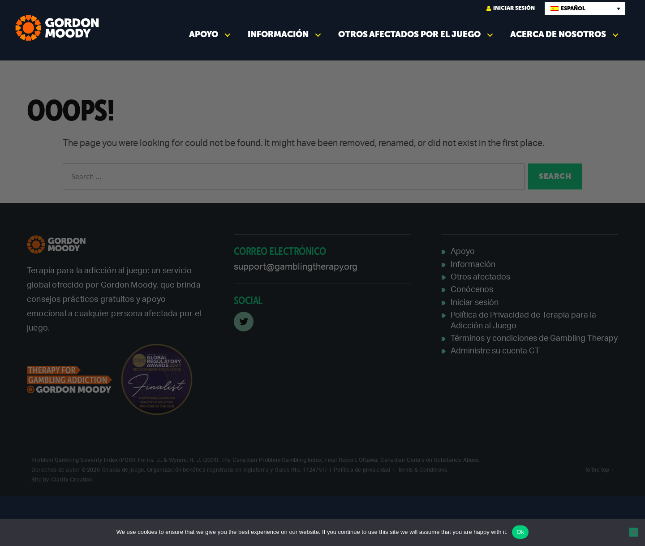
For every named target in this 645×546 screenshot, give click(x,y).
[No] (633, 532)
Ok (520, 532)
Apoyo (203, 34)
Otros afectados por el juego (409, 34)
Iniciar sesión (510, 8)
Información (278, 34)
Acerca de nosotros (558, 34)
